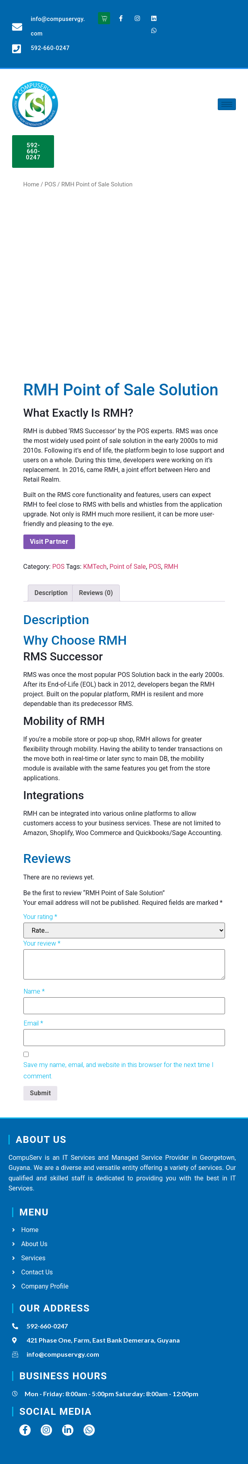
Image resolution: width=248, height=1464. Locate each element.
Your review (41, 943)
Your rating (40, 917)
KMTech (94, 566)
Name (34, 991)
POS (50, 184)
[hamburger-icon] (227, 104)
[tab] (51, 593)
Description (51, 593)
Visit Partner (49, 542)
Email (33, 1023)
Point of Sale (128, 566)
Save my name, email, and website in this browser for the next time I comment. (118, 1070)
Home (31, 184)
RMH (171, 566)
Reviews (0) (96, 593)
